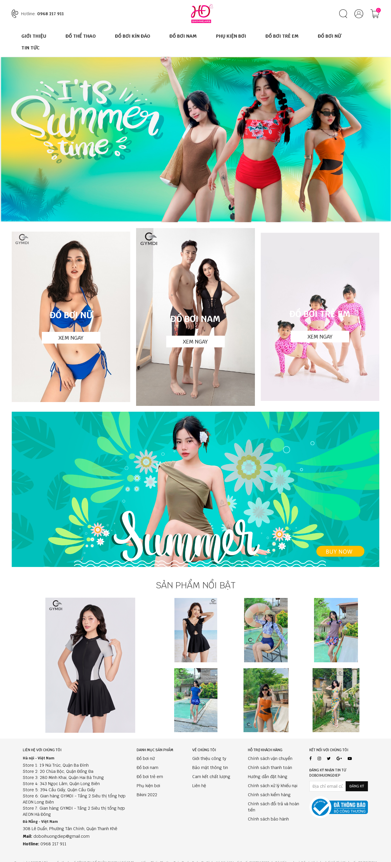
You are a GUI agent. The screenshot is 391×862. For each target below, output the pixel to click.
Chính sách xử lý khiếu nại (272, 785)
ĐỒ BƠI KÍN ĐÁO (132, 36)
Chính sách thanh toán (270, 767)
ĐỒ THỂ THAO (81, 36)
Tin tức (30, 48)
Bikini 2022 (147, 794)
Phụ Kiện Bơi (231, 36)
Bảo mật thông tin (210, 767)
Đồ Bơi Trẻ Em (282, 36)
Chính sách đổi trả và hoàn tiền (273, 807)
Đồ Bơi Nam (183, 36)
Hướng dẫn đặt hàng (267, 776)
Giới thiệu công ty (209, 758)
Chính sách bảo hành (268, 819)
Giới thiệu (33, 36)
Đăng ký (356, 786)
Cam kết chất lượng (211, 776)
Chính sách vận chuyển (270, 758)
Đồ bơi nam (147, 767)
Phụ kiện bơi (148, 785)
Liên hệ (199, 785)
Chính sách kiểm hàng (269, 794)
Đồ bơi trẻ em (150, 776)
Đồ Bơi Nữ (329, 36)
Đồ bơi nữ (146, 758)
